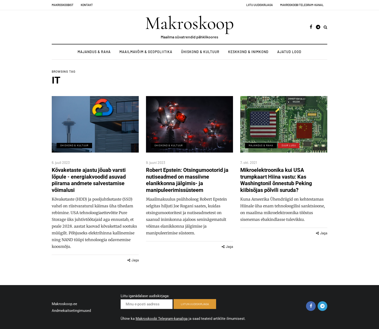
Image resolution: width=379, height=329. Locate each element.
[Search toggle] (325, 27)
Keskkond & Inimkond (248, 52)
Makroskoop (189, 23)
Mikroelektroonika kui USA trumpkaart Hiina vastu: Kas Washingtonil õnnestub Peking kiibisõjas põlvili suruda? (276, 180)
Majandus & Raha (94, 52)
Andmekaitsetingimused (71, 310)
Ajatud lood (289, 52)
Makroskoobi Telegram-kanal (302, 5)
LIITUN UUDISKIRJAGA (195, 304)
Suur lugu (289, 145)
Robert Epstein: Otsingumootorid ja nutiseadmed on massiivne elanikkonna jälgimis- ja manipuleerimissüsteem (187, 180)
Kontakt (87, 5)
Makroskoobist (62, 5)
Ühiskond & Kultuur (200, 52)
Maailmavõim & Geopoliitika (145, 52)
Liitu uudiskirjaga (259, 5)
